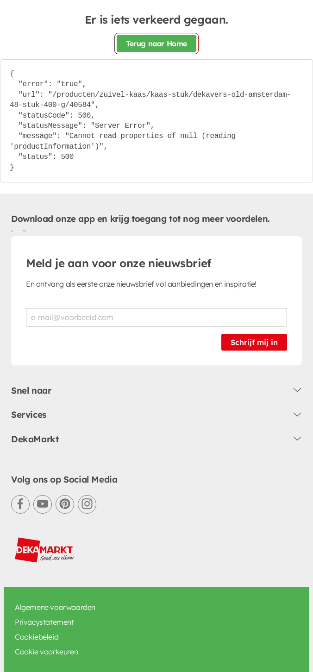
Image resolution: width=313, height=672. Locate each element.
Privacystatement (44, 622)
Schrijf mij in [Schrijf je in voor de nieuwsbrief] (254, 342)
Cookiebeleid (36, 636)
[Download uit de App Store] (22, 230)
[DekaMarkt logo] (45, 550)
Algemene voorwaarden (55, 607)
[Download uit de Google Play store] (15, 230)
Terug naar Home (156, 43)
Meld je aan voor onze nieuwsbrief (118, 263)
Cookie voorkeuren (46, 651)
